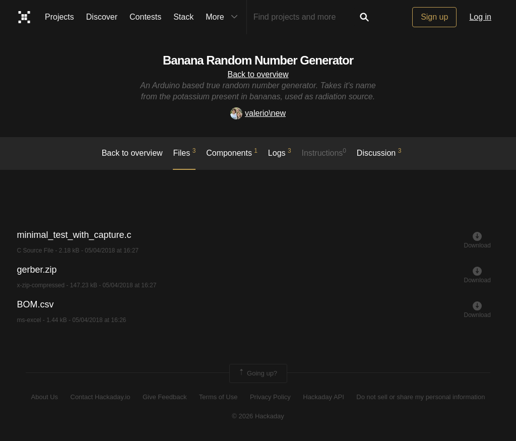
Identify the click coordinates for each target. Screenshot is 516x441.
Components (231, 152)
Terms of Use (218, 397)
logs (279, 152)
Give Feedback (164, 397)
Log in (480, 17)
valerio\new (258, 113)
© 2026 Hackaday (258, 416)
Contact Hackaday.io (101, 397)
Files (184, 152)
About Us (44, 397)
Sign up (434, 17)
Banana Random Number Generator (258, 60)
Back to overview (258, 74)
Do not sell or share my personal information (420, 397)
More (224, 17)
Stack (183, 17)
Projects (59, 17)
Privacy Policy (270, 397)
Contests (145, 17)
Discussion (379, 152)
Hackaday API (323, 397)
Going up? (257, 373)
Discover (101, 17)
